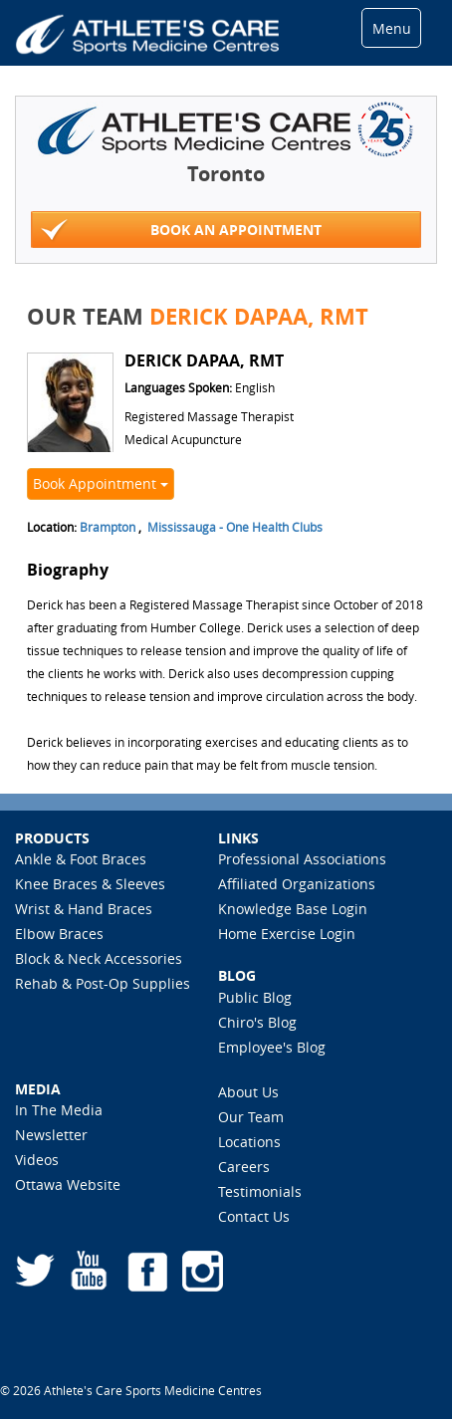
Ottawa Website (67, 1184)
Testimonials (260, 1191)
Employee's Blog (272, 1047)
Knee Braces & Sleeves (90, 883)
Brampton (107, 527)
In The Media (59, 1109)
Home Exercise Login (286, 933)
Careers (244, 1166)
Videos (37, 1159)
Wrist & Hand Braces (83, 908)
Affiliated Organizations (296, 883)
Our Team (251, 1116)
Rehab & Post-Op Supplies (102, 983)
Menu (391, 28)
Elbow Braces (59, 933)
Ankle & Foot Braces (80, 858)
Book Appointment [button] (100, 483)
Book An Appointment (181, 230)
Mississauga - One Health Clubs (235, 527)
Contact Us (254, 1216)
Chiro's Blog (257, 1022)
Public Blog (255, 997)
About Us (248, 1091)
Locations (249, 1141)
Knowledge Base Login (292, 908)
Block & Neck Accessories (98, 958)
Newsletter (51, 1134)
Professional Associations (302, 858)
